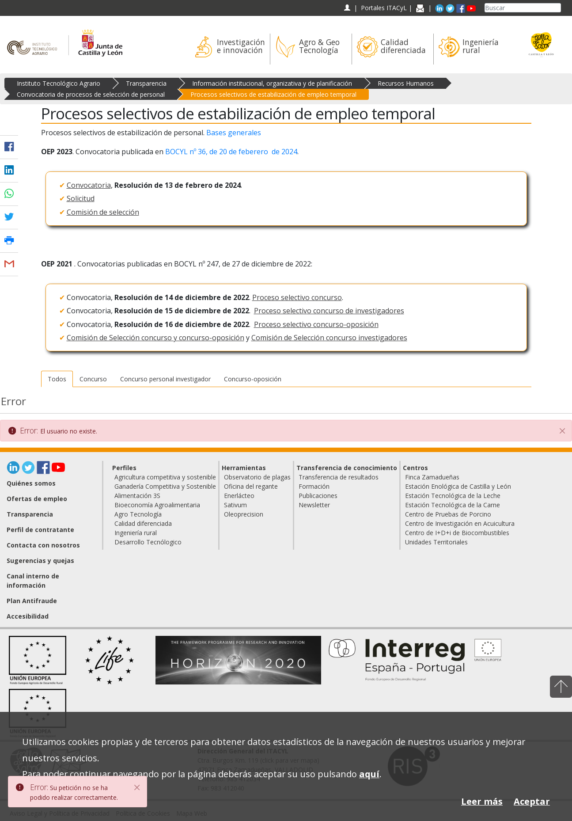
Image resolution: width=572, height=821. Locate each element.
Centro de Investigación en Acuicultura (460, 523)
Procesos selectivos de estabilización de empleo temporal (273, 94)
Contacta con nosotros (43, 545)
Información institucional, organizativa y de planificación (272, 83)
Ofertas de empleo (37, 498)
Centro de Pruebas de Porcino (448, 514)
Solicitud (81, 198)
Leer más (482, 801)
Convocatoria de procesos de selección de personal (91, 94)
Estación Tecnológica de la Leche (452, 495)
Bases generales (233, 132)
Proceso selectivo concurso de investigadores (329, 310)
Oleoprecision (243, 514)
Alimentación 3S (137, 495)
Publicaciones (318, 495)
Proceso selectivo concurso (297, 297)
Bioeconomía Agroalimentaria (157, 505)
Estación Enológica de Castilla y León (458, 486)
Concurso (93, 379)
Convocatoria (89, 185)
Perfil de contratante (40, 529)
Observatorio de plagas (257, 477)
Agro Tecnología (138, 514)
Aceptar (532, 801)
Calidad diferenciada (143, 523)
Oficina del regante (251, 486)
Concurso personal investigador (165, 379)
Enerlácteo (239, 495)
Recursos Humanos (406, 83)
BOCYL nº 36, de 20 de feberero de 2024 (231, 151)
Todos (57, 379)
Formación (314, 486)
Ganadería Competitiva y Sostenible (165, 486)
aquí (369, 774)
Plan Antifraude (32, 601)
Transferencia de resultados (339, 477)
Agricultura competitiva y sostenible (165, 477)
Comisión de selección (103, 212)
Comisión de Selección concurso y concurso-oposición (155, 337)
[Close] (137, 787)
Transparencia (146, 83)
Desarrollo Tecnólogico (148, 542)
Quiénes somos (31, 483)
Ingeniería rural (135, 532)
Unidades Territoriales (436, 542)
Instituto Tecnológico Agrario (58, 83)
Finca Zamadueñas (432, 477)
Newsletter (314, 505)
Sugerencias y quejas (40, 560)
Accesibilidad (28, 616)
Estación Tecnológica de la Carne (452, 505)
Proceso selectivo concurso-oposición (316, 324)
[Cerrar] (562, 431)
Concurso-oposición (252, 379)
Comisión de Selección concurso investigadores (329, 337)
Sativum (235, 505)
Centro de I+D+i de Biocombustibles (457, 532)
